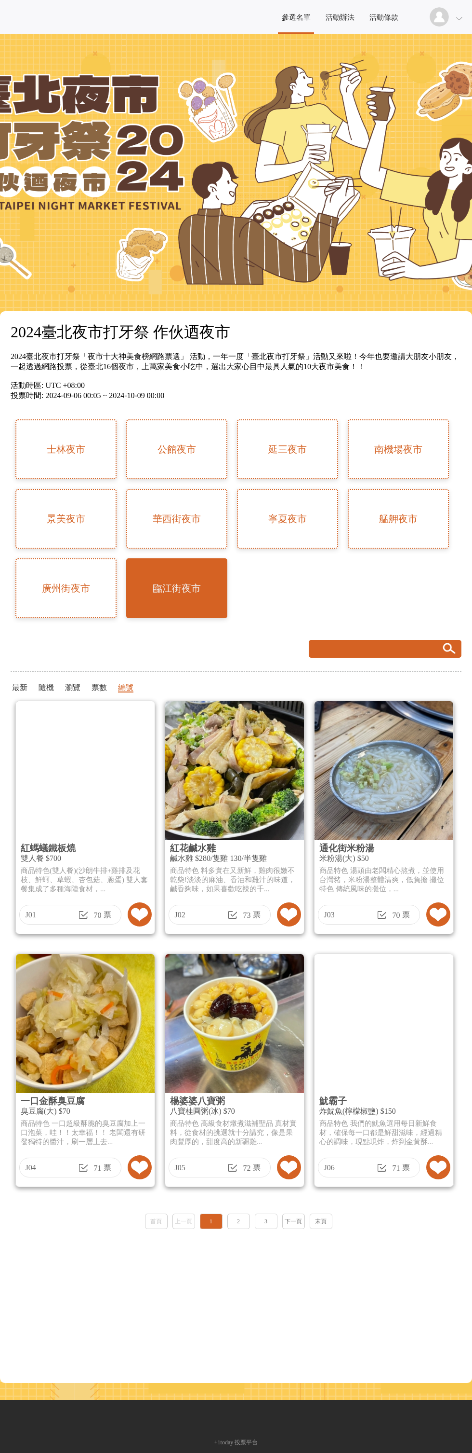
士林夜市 (66, 449)
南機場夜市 (398, 449)
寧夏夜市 (287, 518)
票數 (99, 687)
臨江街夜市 (177, 588)
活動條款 (383, 17)
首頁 (156, 1221)
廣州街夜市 (66, 588)
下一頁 (293, 1221)
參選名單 (296, 17)
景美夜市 (66, 518)
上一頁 (183, 1221)
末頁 (321, 1221)
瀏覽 (72, 687)
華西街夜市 (177, 518)
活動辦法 (340, 17)
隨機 (46, 687)
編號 (125, 687)
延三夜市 (287, 449)
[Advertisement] (236, 1302)
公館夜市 (176, 449)
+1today (223, 1442)
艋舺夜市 (398, 518)
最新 (19, 687)
